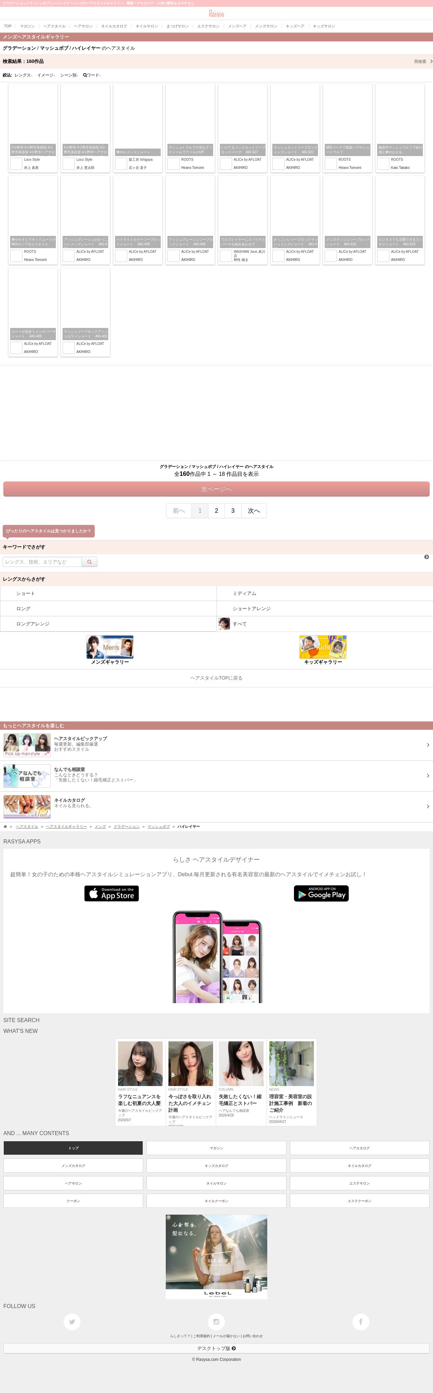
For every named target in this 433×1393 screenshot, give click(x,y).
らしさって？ (180, 1336)
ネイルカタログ (359, 1166)
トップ (73, 1148)
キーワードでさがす (24, 547)
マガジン (216, 1148)
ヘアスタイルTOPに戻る (216, 678)
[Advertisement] (216, 413)
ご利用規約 (201, 1336)
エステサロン (359, 1183)
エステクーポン (359, 1201)
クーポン (73, 1201)
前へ (179, 510)
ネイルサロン (216, 1183)
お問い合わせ (253, 1336)
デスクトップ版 (216, 1348)
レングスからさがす (24, 579)
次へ (254, 510)
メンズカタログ (73, 1166)
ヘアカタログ (359, 1148)
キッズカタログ (216, 1166)
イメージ (46, 75)
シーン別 (69, 75)
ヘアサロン (73, 1183)
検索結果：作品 (218, 61)
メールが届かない (226, 1336)
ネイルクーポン (216, 1201)
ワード (92, 75)
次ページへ (216, 489)
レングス (24, 75)
